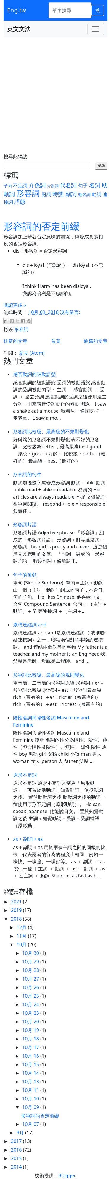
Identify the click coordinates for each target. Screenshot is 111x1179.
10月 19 (31, 1030)
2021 (17, 901)
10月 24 (31, 1004)
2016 (17, 1150)
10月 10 (31, 1098)
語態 (19, 202)
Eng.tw (16, 10)
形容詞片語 (25, 524)
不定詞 (20, 185)
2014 (17, 1167)
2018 (17, 919)
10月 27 (31, 979)
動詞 (96, 194)
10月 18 (31, 1038)
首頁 (55, 341)
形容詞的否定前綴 (41, 226)
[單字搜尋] (70, 10)
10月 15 (31, 1064)
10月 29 (31, 961)
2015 (17, 1158)
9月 (21, 1132)
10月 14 (31, 1073)
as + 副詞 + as (28, 839)
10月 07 (31, 1124)
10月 (22, 944)
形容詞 (27, 193)
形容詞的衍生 (27, 474)
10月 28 (31, 970)
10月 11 (31, 1090)
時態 (58, 194)
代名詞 (68, 185)
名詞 (94, 185)
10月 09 (31, 1107)
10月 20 (31, 1021)
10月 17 (31, 1047)
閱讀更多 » (15, 305)
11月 (22, 936)
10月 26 (31, 987)
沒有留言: (70, 312)
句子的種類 (25, 574)
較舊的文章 (95, 341)
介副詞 (53, 185)
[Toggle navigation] (95, 29)
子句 (8, 185)
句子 (83, 185)
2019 (17, 910)
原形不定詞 (25, 775)
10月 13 (31, 1081)
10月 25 (31, 996)
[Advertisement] (55, 95)
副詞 (71, 194)
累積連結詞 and (29, 624)
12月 (22, 927)
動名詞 (84, 194)
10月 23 (31, 1013)
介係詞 (37, 185)
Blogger (66, 1175)
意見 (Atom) (31, 353)
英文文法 (19, 29)
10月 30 (31, 953)
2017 (17, 1141)
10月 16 (31, 1056)
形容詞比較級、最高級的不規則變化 (51, 431)
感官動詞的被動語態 (34, 374)
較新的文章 (15, 341)
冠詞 (46, 194)
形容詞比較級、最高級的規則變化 (48, 675)
